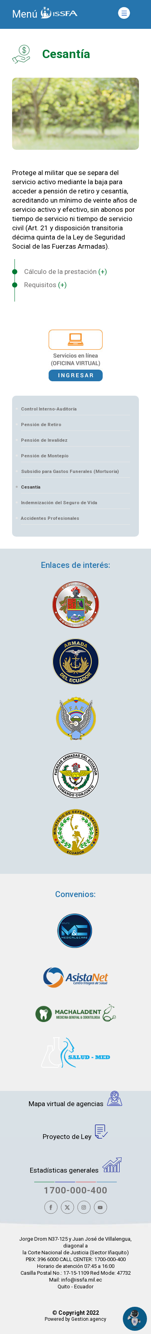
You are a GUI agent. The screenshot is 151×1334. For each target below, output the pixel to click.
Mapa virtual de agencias (75, 1099)
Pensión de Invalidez (44, 440)
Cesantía (30, 487)
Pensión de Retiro (41, 424)
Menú (24, 14)
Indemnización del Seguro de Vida (59, 502)
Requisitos (45, 285)
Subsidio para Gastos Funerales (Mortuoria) (70, 471)
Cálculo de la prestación (65, 272)
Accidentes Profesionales (50, 518)
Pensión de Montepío (44, 456)
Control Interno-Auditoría (49, 409)
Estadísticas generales (76, 1165)
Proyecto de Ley (75, 1133)
